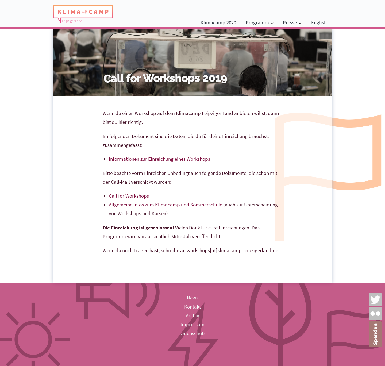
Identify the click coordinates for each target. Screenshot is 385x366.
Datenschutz (192, 333)
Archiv (192, 315)
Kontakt (192, 306)
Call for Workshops (129, 195)
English (319, 22)
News (192, 297)
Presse (290, 22)
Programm (257, 22)
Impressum (192, 324)
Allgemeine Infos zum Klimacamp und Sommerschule (165, 204)
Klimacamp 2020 (218, 22)
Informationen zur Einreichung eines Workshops (159, 159)
